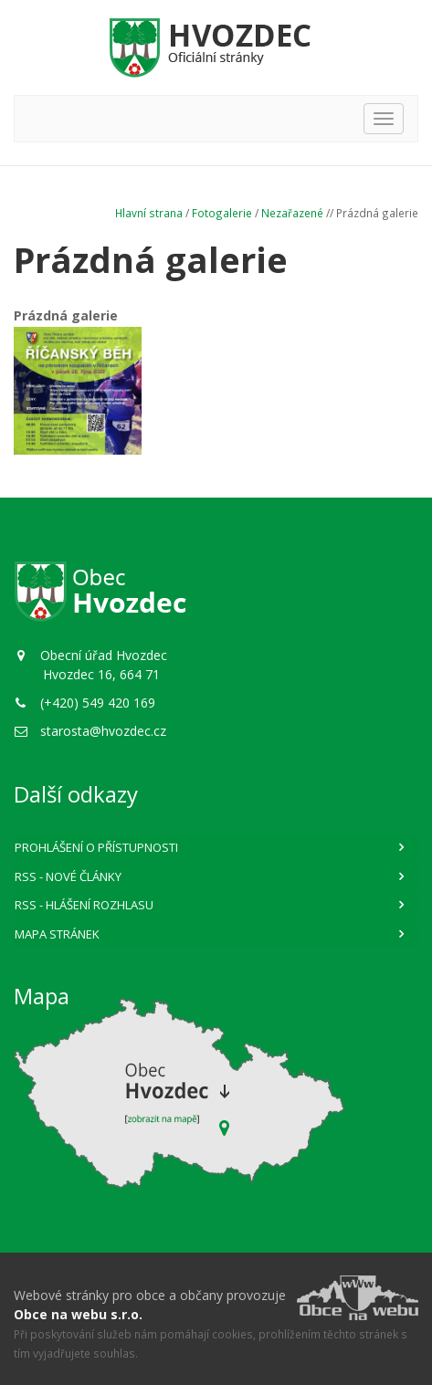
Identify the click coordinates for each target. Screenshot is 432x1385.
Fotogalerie (222, 212)
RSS (68, 876)
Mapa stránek (57, 934)
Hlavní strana (149, 212)
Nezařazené (292, 212)
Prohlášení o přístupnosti (96, 847)
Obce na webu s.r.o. (78, 1314)
